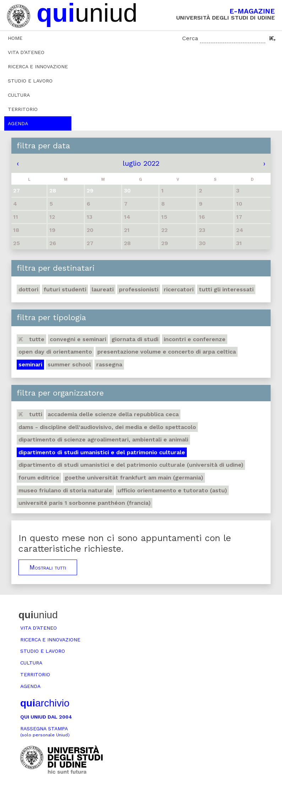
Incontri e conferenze (195, 339)
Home (15, 38)
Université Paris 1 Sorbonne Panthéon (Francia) (84, 502)
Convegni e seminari (78, 339)
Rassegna (109, 364)
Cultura (19, 95)
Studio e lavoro (30, 81)
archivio (44, 703)
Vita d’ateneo (26, 52)
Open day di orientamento (55, 351)
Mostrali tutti (47, 567)
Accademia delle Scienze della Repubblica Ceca (113, 414)
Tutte (31, 339)
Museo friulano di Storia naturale (65, 490)
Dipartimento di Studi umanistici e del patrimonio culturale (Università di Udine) (130, 464)
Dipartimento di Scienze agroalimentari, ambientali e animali (103, 439)
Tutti (30, 414)
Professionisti (138, 289)
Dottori (28, 289)
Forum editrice (38, 477)
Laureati (103, 289)
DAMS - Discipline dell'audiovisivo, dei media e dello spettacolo (107, 427)
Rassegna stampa (45, 731)
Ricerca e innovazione (38, 66)
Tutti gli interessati (226, 289)
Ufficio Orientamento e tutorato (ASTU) (172, 490)
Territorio (23, 109)
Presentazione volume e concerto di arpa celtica (166, 351)
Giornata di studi (135, 339)
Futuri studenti (65, 289)
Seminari (30, 364)
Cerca (190, 38)
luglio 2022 (141, 163)
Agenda (18, 123)
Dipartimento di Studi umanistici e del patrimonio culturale (101, 452)
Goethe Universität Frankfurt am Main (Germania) (134, 477)
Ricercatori (179, 289)
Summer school (69, 364)
